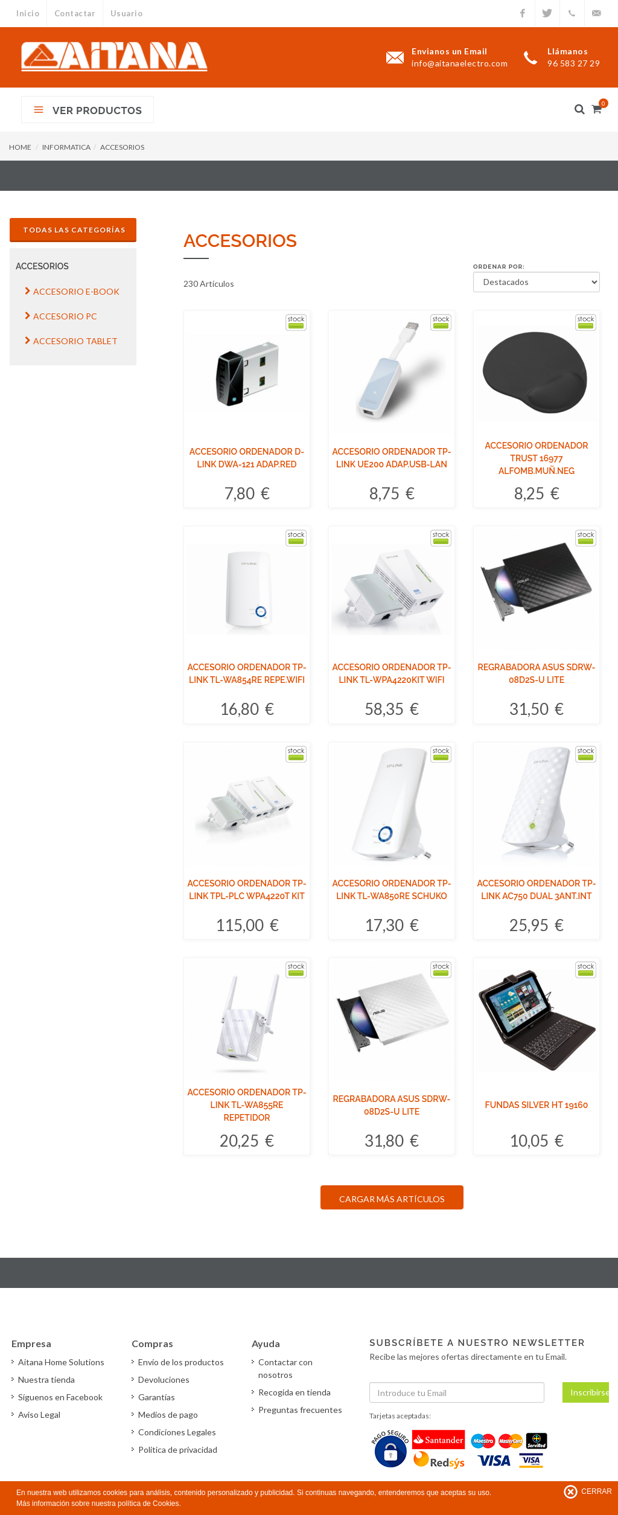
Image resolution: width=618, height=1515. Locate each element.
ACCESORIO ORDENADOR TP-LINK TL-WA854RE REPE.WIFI (246, 673)
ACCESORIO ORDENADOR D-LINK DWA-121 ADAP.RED (247, 458)
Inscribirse (589, 1392)
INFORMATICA (66, 147)
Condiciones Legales (178, 1432)
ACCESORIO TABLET (71, 341)
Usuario (127, 13)
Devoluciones (164, 1379)
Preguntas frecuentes (301, 1409)
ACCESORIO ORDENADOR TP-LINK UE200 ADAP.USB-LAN (391, 458)
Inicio (27, 13)
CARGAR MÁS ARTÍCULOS (392, 1199)
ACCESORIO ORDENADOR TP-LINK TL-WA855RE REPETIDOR (246, 1105)
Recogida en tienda (295, 1392)
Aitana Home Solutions (62, 1362)
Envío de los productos (182, 1362)
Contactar (75, 13)
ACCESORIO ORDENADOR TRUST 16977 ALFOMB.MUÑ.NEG (536, 458)
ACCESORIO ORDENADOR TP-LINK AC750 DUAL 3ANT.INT (536, 890)
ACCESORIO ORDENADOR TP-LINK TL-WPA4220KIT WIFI (391, 673)
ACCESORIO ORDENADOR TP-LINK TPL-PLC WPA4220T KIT (246, 890)
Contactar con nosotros (286, 1368)
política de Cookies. (149, 1503)
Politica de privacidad (178, 1449)
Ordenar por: (499, 266)
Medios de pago (169, 1414)
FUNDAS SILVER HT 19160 (536, 1105)
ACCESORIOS (122, 147)
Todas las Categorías (74, 229)
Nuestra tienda (47, 1379)
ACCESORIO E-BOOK (72, 291)
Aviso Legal (40, 1414)
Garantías (157, 1397)
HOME (20, 147)
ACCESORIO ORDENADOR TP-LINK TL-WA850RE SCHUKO (391, 890)
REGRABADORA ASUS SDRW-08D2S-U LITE (537, 673)
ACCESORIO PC (61, 316)
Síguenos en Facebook (61, 1397)
